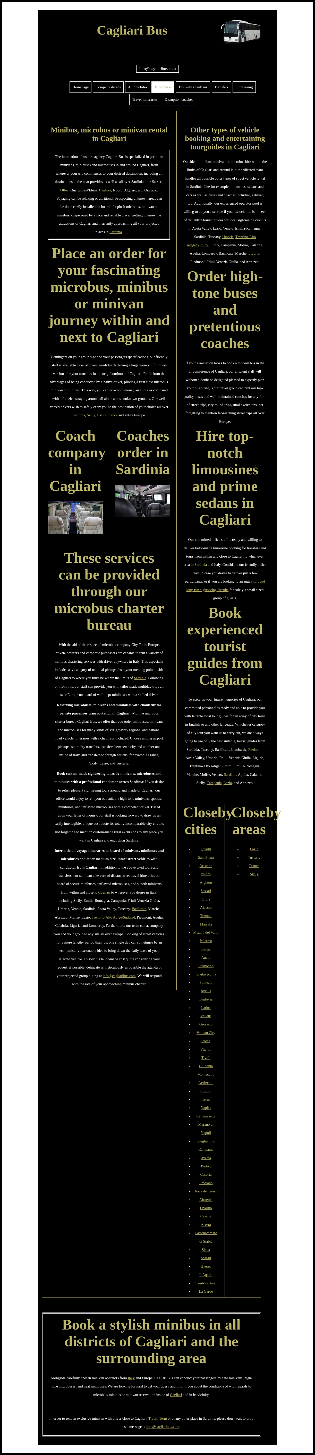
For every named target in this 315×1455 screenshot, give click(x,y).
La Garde (206, 1291)
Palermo (206, 941)
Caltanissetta (206, 1116)
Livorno (206, 1208)
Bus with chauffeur (193, 87)
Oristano (206, 866)
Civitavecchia (206, 974)
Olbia (64, 190)
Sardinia (115, 232)
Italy (131, 1378)
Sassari (206, 891)
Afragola (205, 1200)
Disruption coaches (179, 99)
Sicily (91, 415)
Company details (108, 87)
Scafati (206, 1258)
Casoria (205, 1174)
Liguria (253, 253)
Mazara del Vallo (205, 932)
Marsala (206, 924)
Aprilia (206, 991)
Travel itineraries (144, 99)
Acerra (206, 1225)
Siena (206, 1250)
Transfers (221, 87)
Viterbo (205, 1049)
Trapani (205, 916)
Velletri (205, 1016)
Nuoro (206, 874)
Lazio (101, 415)
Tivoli (205, 1058)
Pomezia (206, 982)
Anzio (205, 957)
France (112, 415)
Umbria (228, 237)
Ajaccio (206, 907)
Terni (206, 1099)
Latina (206, 1008)
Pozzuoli (205, 1091)
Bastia (205, 949)
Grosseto (205, 1024)
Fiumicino (206, 966)
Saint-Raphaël (206, 1283)
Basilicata (139, 909)
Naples (206, 1108)
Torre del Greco (206, 1191)
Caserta (205, 1216)
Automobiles (137, 87)
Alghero (206, 882)
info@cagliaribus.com (157, 68)
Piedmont (255, 749)
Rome (205, 1041)
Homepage (80, 87)
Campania (214, 783)
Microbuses (163, 87)
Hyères (206, 1266)
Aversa (206, 1158)
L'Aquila (205, 1275)
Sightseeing (244, 87)
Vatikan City (206, 1033)
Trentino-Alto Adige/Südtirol (113, 917)
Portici (206, 1166)
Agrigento (205, 1083)
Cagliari (105, 190)
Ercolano (205, 1183)
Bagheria (205, 999)
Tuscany (254, 857)
